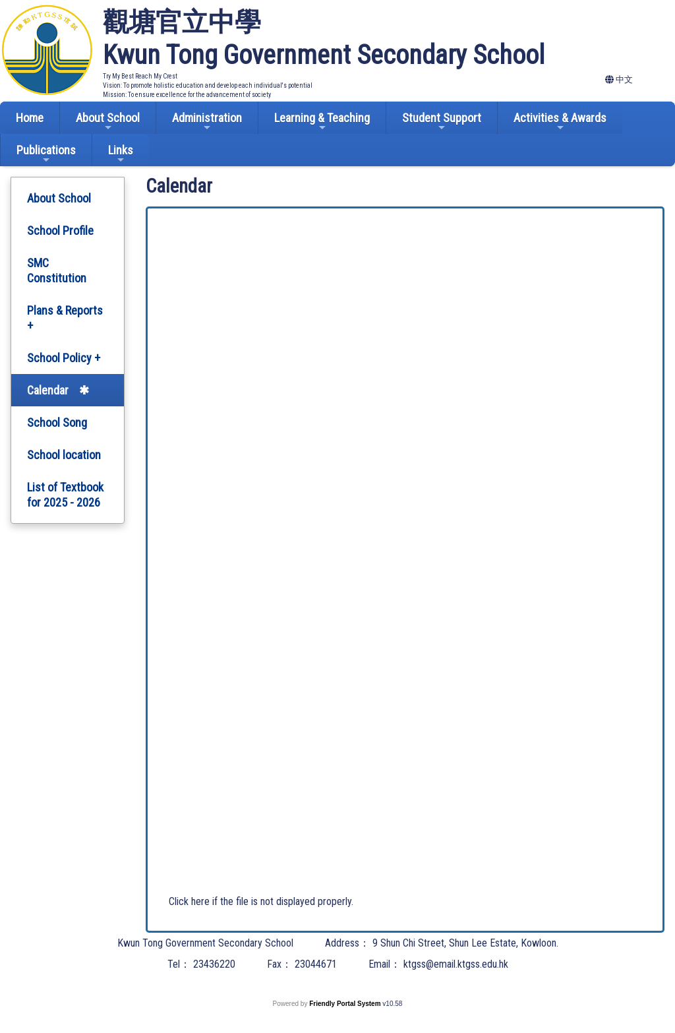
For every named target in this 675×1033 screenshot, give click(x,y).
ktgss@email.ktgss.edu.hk (455, 964)
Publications (46, 154)
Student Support (441, 122)
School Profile (60, 230)
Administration (207, 122)
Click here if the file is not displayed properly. (261, 901)
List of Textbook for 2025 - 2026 (65, 494)
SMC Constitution (56, 270)
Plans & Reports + (65, 317)
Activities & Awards (560, 122)
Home (30, 118)
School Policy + (63, 358)
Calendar (48, 390)
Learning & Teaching (322, 122)
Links (120, 154)
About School (108, 122)
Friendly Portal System (345, 1003)
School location (64, 455)
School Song (57, 422)
